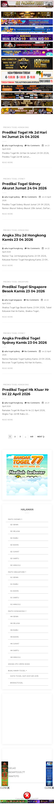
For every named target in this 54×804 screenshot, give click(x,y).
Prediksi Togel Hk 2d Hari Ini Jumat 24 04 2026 (24, 134)
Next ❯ (40, 437)
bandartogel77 (15, 772)
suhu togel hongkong (13, 145)
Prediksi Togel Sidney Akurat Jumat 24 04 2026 (24, 186)
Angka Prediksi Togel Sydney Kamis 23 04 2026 (24, 340)
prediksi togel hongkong (16, 127)
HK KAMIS (14, 637)
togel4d (11, 768)
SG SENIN (14, 577)
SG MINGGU (15, 604)
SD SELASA (15, 531)
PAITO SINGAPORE (16, 572)
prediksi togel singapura (15, 282)
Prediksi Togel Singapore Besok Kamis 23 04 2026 (24, 289)
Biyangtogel (16, 683)
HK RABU (14, 630)
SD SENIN (14, 524)
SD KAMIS (14, 545)
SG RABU (14, 584)
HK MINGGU (15, 657)
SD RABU (14, 538)
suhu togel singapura (13, 300)
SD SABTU (14, 558)
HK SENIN (14, 616)
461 (31, 437)
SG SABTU (14, 597)
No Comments (33, 145)
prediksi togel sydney (14, 179)
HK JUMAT (14, 644)
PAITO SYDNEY (14, 519)
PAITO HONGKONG (16, 611)
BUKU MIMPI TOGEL (16, 671)
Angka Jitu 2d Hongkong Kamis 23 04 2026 (24, 237)
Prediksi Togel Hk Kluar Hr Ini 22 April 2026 (25, 392)
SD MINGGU (15, 565)
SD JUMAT (14, 551)
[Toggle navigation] (49, 5)
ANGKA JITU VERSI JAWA (19, 664)
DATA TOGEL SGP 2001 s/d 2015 (24, 676)
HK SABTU (14, 650)
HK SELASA (15, 623)
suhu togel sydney (12, 197)
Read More (7, 162)
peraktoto (12, 776)
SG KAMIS (14, 591)
